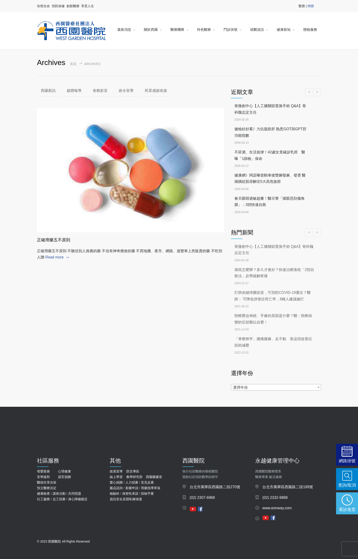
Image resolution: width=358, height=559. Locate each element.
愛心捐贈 (116, 482)
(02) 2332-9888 (275, 498)
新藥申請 (131, 488)
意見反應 (147, 482)
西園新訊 (48, 91)
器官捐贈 (64, 477)
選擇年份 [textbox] (240, 387)
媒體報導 (74, 91)
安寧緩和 (43, 477)
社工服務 (43, 499)
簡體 (310, 6)
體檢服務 (310, 29)
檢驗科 (114, 493)
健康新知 (284, 29)
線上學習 (116, 477)
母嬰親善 (43, 471)
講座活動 (59, 493)
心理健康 (64, 471)
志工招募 (59, 499)
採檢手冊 (147, 493)
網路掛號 (347, 460)
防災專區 (132, 471)
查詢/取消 (347, 485)
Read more (54, 257)
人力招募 (131, 482)
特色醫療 (204, 29)
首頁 (73, 64)
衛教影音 (100, 91)
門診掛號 (230, 29)
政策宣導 (116, 471)
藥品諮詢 (116, 488)
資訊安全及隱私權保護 (126, 499)
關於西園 (151, 29)
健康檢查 (43, 493)
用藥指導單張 (150, 488)
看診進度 (347, 509)
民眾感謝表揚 (156, 91)
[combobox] (276, 387)
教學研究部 (134, 477)
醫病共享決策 (46, 482)
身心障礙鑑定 (78, 499)
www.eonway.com (277, 508)
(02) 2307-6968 (202, 498)
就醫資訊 (257, 29)
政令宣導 (126, 91)
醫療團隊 (177, 29)
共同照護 (74, 493)
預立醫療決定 (46, 488)
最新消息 (124, 29)
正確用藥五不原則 (53, 240)
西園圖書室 (154, 477)
